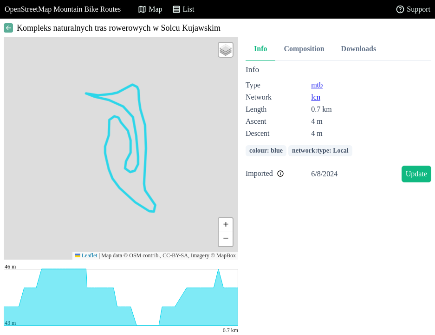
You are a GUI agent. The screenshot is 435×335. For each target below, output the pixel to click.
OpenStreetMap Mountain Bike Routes (63, 9)
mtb (317, 85)
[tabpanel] (338, 125)
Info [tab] (260, 49)
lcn (315, 97)
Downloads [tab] (359, 49)
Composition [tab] (304, 49)
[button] (226, 50)
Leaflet (86, 255)
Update (416, 174)
